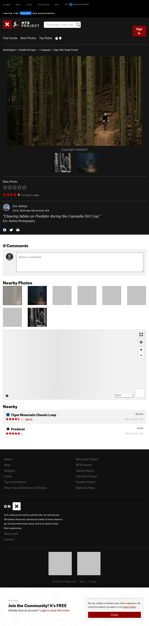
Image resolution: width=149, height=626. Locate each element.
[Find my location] (141, 342)
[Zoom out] (141, 355)
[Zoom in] (141, 349)
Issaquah (45, 49)
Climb (6, 4)
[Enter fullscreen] (141, 334)
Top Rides (45, 38)
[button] (4, 229)
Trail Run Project (86, 476)
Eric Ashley (20, 206)
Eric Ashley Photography (19, 221)
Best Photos (28, 38)
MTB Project (84, 464)
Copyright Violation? (74, 149)
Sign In (139, 31)
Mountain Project (87, 459)
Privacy (92, 581)
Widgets (9, 470)
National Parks (85, 487)
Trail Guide (10, 38)
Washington (9, 49)
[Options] (139, 393)
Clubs (8, 476)
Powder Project (85, 482)
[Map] (74, 364)
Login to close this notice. (55, 610)
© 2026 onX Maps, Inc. (64, 581)
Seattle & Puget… (28, 49)
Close (114, 614)
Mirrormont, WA (40, 210)
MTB (18, 4)
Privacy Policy (129, 607)
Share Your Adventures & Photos (25, 487)
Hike (29, 4)
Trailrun (43, 4)
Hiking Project (85, 470)
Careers (9, 539)
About (8, 459)
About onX (11, 533)
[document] (114, 609)
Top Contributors (15, 482)
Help (7, 464)
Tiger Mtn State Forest (65, 49)
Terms (83, 581)
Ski (57, 4)
